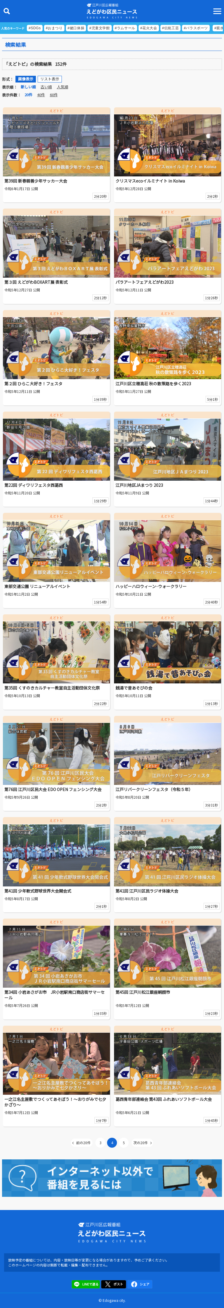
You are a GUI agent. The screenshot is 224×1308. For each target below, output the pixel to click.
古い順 (46, 87)
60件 (54, 94)
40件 (41, 94)
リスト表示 (49, 79)
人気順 (62, 87)
